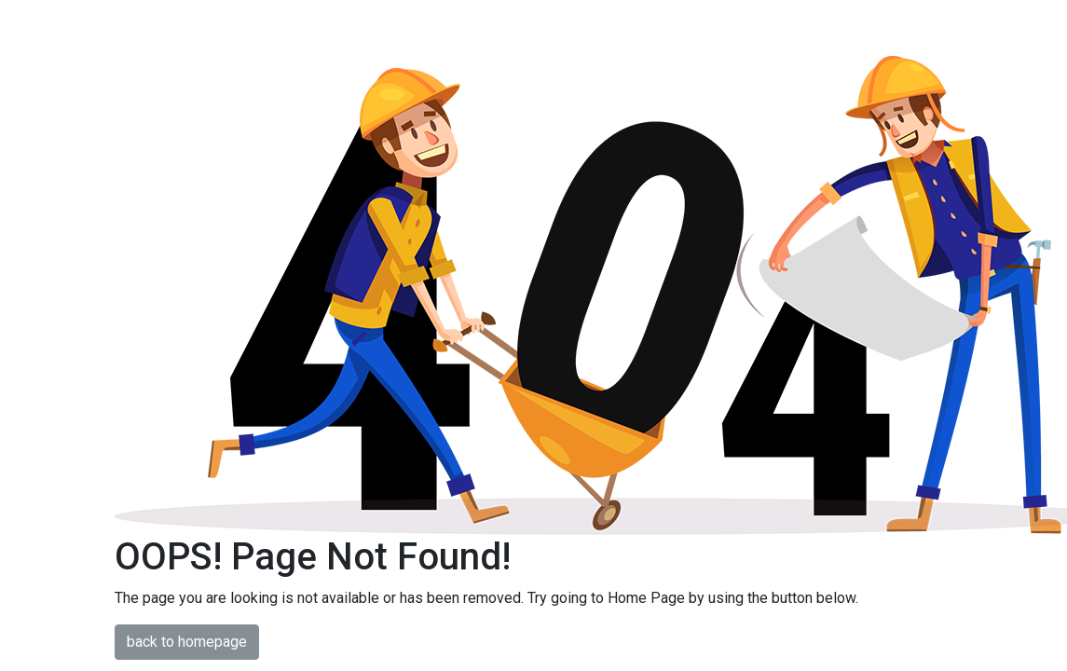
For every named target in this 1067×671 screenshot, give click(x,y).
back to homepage (187, 641)
